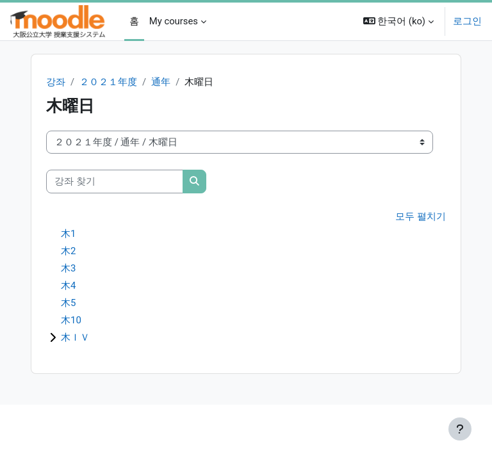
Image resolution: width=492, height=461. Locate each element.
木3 (68, 268)
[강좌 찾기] (114, 181)
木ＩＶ (75, 337)
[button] (398, 21)
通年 (160, 82)
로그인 (467, 21)
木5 (68, 303)
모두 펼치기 (420, 216)
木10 (71, 320)
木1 (68, 233)
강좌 (55, 82)
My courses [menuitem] (173, 21)
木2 (68, 251)
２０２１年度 (108, 82)
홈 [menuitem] (134, 21)
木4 (68, 285)
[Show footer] (460, 429)
